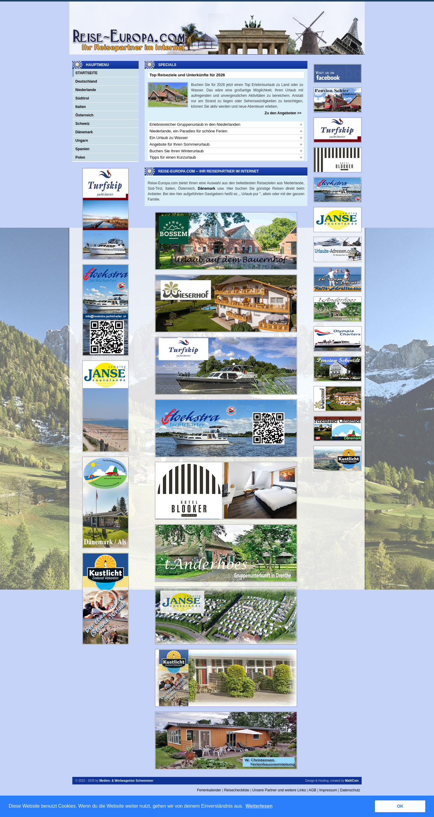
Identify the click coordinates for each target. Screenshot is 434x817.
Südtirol (82, 98)
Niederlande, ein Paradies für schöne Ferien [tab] (188, 131)
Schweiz (82, 124)
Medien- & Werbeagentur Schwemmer (126, 780)
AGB (312, 790)
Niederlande (85, 90)
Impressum (328, 790)
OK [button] (400, 806)
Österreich (84, 115)
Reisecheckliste (236, 790)
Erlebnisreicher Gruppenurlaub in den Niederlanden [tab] (194, 124)
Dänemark (84, 132)
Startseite (86, 73)
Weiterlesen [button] (259, 806)
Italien (80, 107)
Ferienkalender (209, 790)
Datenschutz (350, 790)
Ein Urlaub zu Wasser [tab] (168, 137)
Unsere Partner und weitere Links (279, 790)
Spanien (82, 149)
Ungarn (81, 140)
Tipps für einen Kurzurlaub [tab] (172, 157)
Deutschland (86, 81)
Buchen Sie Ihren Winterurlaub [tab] (176, 151)
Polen (80, 157)
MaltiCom (352, 780)
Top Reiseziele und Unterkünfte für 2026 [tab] (187, 75)
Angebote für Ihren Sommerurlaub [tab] (179, 144)
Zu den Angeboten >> (283, 113)
